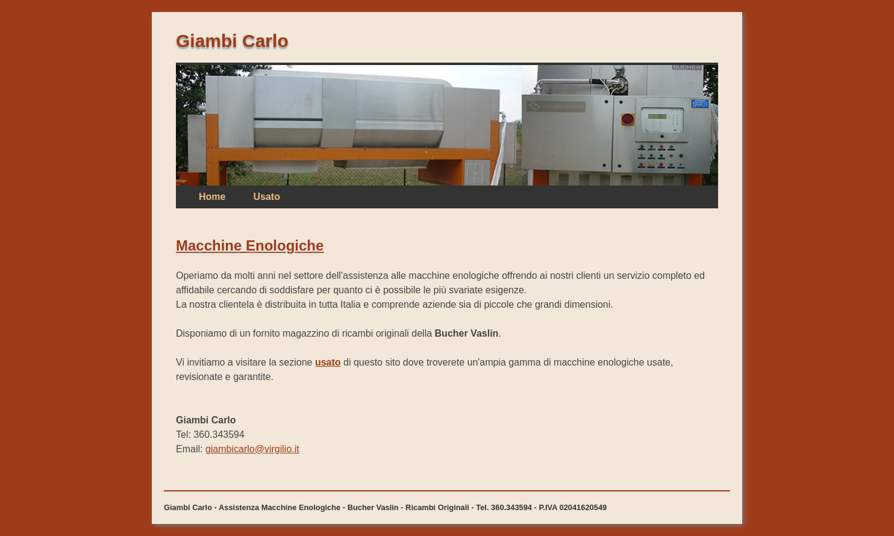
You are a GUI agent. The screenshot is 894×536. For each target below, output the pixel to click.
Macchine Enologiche (250, 245)
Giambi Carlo (232, 41)
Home (212, 197)
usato (328, 362)
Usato (266, 197)
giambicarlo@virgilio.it (252, 449)
